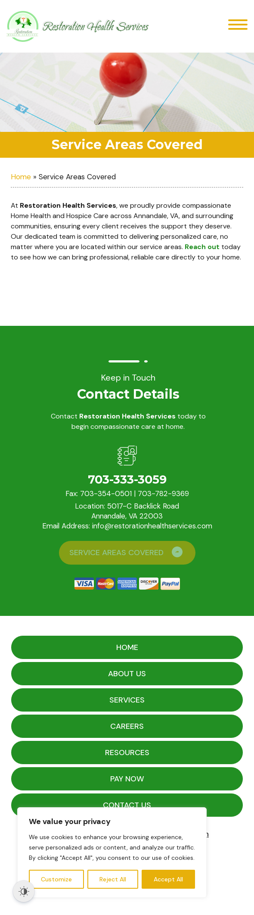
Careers (127, 726)
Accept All (168, 879)
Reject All (112, 879)
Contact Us (127, 805)
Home (21, 176)
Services (127, 700)
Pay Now (127, 779)
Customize (56, 879)
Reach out (202, 246)
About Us (127, 673)
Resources (127, 752)
